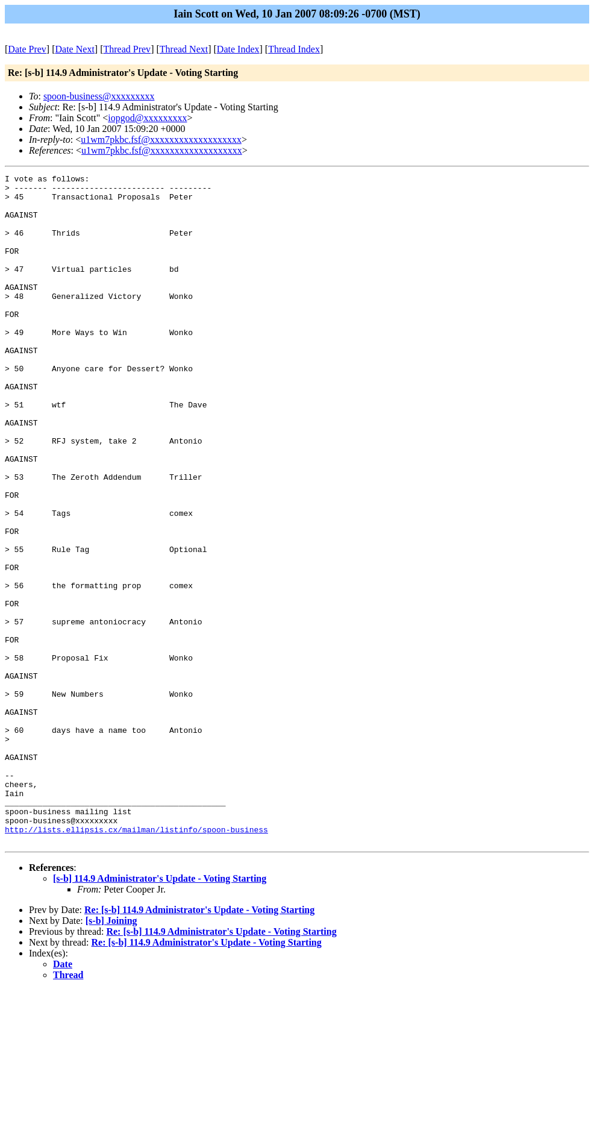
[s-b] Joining (111, 1054)
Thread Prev (127, 49)
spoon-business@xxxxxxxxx (99, 96)
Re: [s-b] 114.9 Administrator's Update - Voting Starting (199, 1043)
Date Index (238, 49)
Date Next (75, 49)
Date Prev (27, 49)
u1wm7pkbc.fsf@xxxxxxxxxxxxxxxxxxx (161, 139)
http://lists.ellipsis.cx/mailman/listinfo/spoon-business (136, 961)
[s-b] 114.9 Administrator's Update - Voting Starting (159, 1012)
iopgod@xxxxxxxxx (147, 118)
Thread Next (184, 49)
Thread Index (294, 49)
